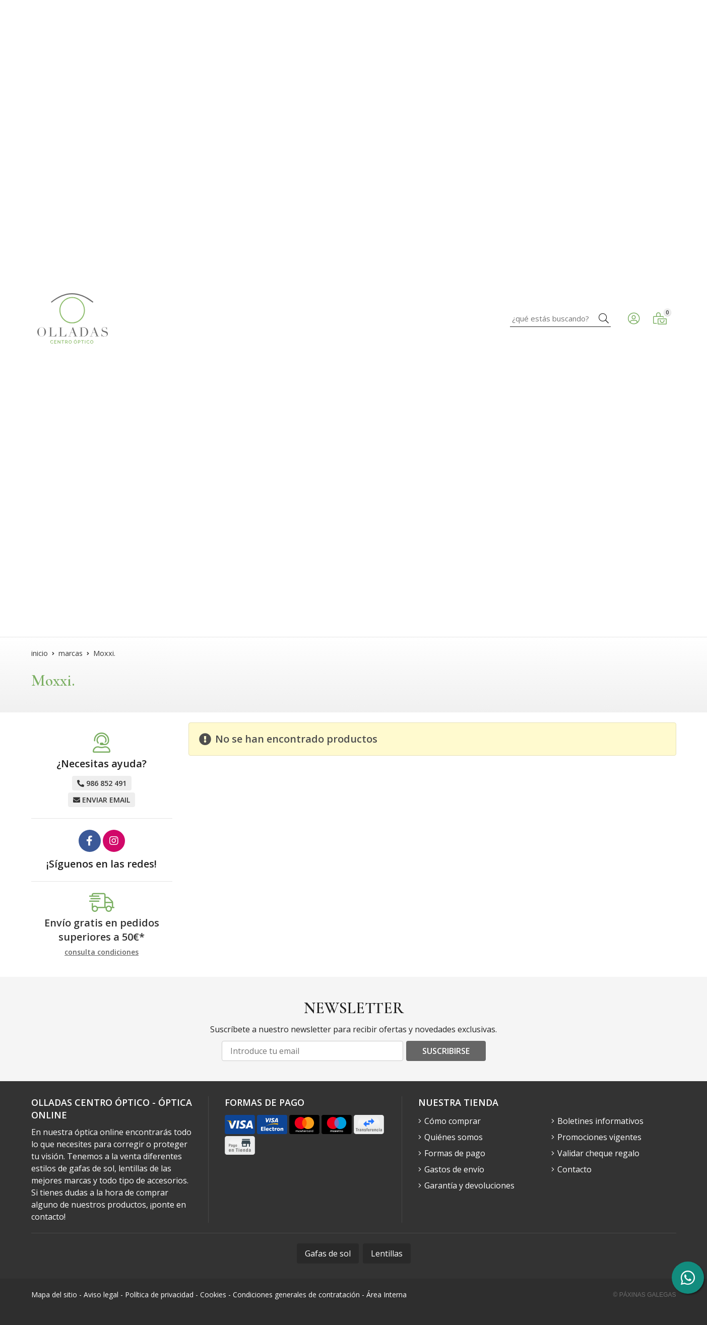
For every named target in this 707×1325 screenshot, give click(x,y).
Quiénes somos (453, 1137)
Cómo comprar (452, 1121)
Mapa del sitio (54, 1294)
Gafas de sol (328, 1253)
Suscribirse (446, 1050)
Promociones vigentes (599, 1137)
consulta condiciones (102, 952)
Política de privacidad (159, 1294)
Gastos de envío (454, 1169)
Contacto (574, 1169)
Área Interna (386, 1294)
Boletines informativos (600, 1121)
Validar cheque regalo (598, 1153)
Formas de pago (454, 1153)
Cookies (213, 1294)
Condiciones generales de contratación (296, 1294)
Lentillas (387, 1253)
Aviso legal (101, 1294)
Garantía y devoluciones (469, 1185)
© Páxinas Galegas (644, 1294)
